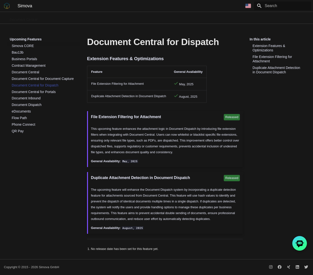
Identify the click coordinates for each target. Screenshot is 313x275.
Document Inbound (26, 98)
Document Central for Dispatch (35, 85)
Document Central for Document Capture (43, 79)
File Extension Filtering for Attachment (272, 59)
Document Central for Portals (34, 92)
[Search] (282, 5)
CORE (246, 18)
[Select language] (248, 6)
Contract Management (218, 18)
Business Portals (123, 18)
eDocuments (21, 111)
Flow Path (149, 18)
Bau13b (188, 18)
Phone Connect (56, 18)
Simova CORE (23, 46)
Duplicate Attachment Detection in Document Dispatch (276, 70)
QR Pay (170, 18)
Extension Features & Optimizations (269, 48)
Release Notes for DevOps (277, 18)
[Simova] (7, 6)
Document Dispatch (89, 18)
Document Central (23, 18)
